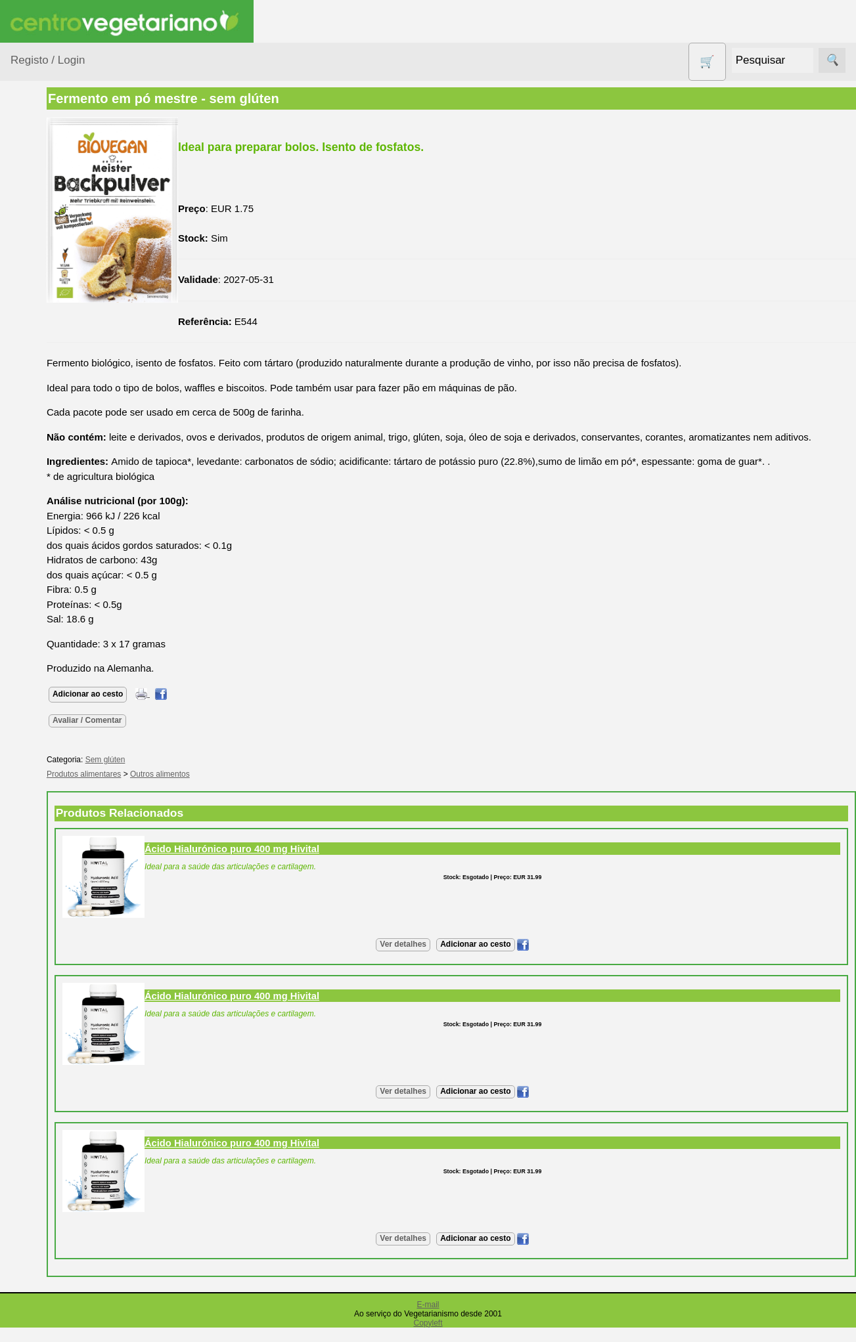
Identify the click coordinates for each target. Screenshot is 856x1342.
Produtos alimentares (52, 505)
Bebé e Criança (60, 251)
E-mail (428, 1319)
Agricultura (50, 201)
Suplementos (55, 668)
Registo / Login (48, 60)
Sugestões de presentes (56, 636)
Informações (38, 920)
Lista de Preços (76, 1000)
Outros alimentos (245, 789)
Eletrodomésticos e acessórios (64, 400)
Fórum (56, 840)
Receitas (61, 761)
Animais (43, 226)
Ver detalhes (445, 959)
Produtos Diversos (46, 545)
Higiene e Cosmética (49, 440)
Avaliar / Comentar (172, 734)
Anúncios (62, 782)
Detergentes (53, 367)
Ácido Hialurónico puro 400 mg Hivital (316, 863)
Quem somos (71, 958)
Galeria (58, 861)
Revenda (61, 1202)
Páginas (28, 702)
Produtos (30, 167)
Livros (39, 473)
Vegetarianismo (76, 739)
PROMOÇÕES (58, 578)
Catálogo (61, 979)
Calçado (44, 276)
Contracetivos (56, 342)
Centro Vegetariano (52, 310)
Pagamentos (38, 1312)
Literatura (62, 882)
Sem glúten (51, 603)
